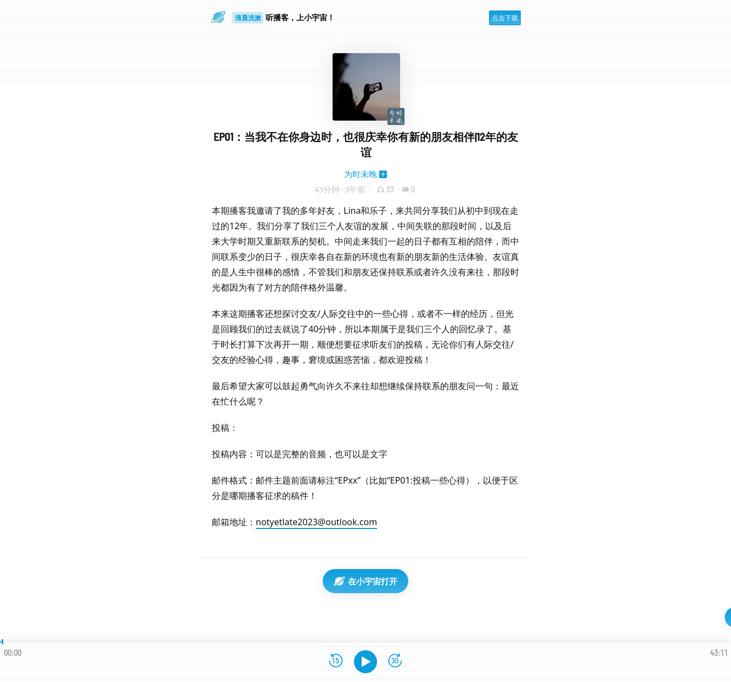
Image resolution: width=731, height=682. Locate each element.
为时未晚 (360, 173)
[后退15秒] (335, 661)
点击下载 (505, 17)
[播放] (365, 661)
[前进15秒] (395, 661)
